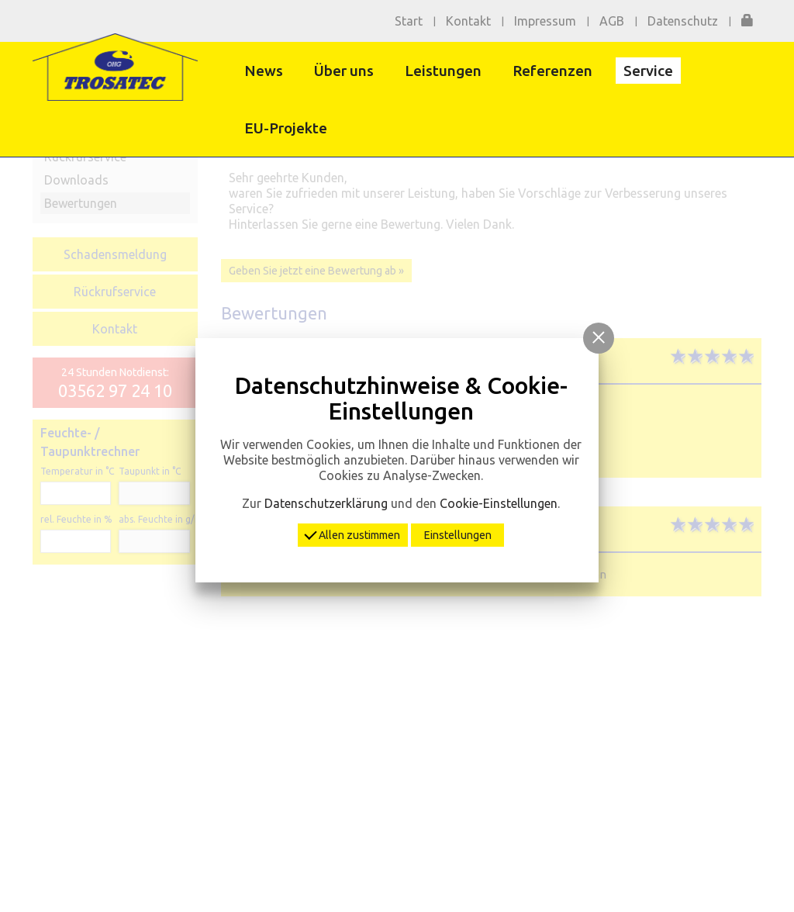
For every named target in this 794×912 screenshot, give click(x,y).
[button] (598, 338)
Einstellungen (458, 535)
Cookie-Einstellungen (499, 503)
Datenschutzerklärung (326, 503)
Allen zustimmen (353, 534)
